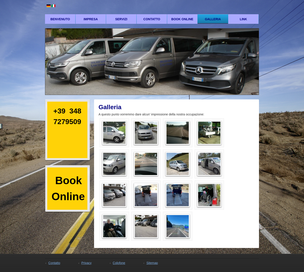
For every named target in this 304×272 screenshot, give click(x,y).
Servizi (121, 19)
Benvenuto (60, 19)
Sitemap (152, 263)
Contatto (151, 19)
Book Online (182, 19)
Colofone (119, 263)
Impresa (91, 19)
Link (243, 19)
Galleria (213, 19)
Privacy (86, 263)
